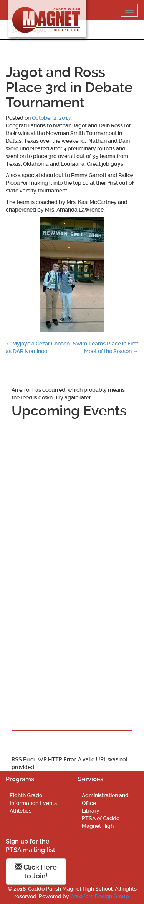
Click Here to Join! (36, 871)
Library (90, 811)
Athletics (20, 811)
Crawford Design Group (99, 896)
